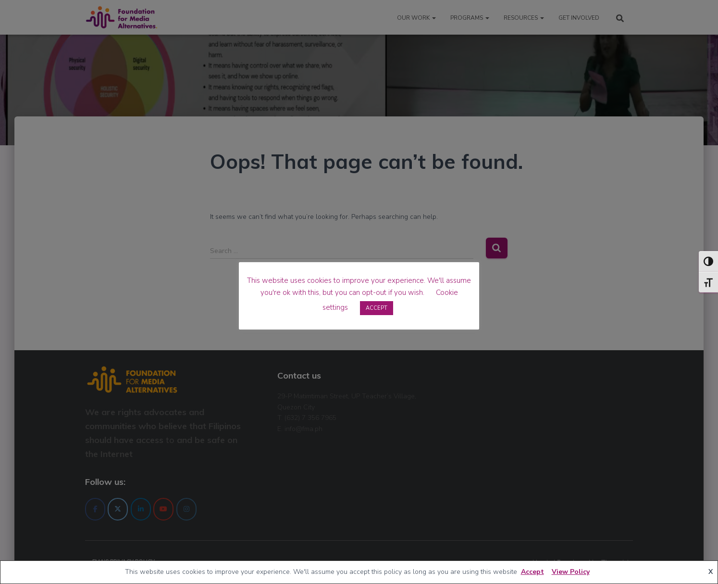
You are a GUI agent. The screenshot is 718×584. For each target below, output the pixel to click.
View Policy (571, 571)
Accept (532, 571)
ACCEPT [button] (376, 308)
